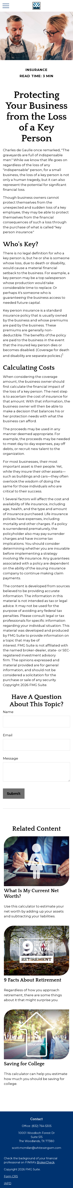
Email (7, 735)
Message (10, 758)
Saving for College (24, 1064)
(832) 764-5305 (41, 1126)
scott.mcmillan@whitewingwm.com (36, 1148)
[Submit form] (14, 793)
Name (8, 712)
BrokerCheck (46, 1162)
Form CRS (11, 1176)
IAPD (7, 1183)
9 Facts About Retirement (32, 980)
